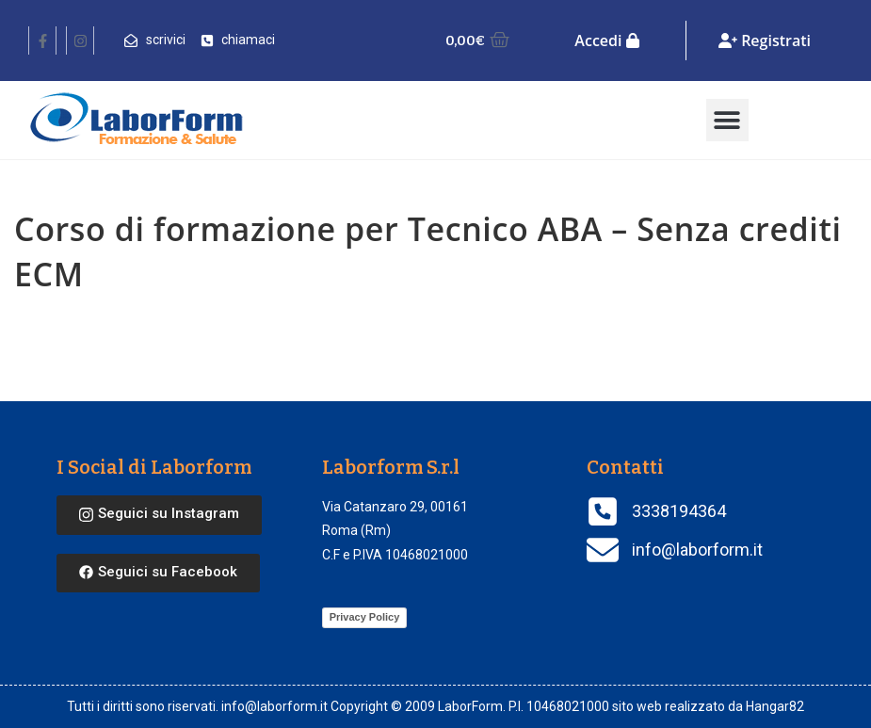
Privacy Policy (365, 617)
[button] (727, 120)
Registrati (764, 40)
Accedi (606, 40)
